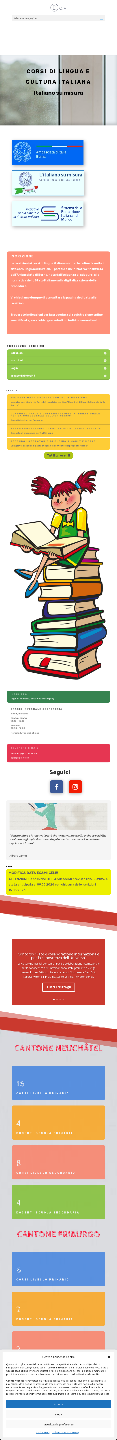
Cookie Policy (43, 1432)
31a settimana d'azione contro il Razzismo (49, 398)
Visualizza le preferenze (59, 1424)
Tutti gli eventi (58, 455)
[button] (109, 1357)
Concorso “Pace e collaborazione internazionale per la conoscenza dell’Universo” (55, 415)
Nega (58, 1414)
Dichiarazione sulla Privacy (65, 1432)
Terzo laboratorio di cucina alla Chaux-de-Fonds (56, 429)
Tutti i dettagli (58, 992)
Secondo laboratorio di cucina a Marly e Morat (53, 441)
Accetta (58, 1404)
